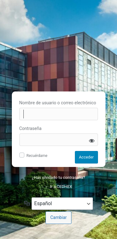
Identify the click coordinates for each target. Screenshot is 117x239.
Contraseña (30, 128)
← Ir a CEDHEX (58, 186)
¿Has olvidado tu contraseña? (58, 177)
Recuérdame (37, 155)
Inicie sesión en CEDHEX (59, 45)
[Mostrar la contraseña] (91, 140)
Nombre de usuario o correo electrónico (57, 102)
